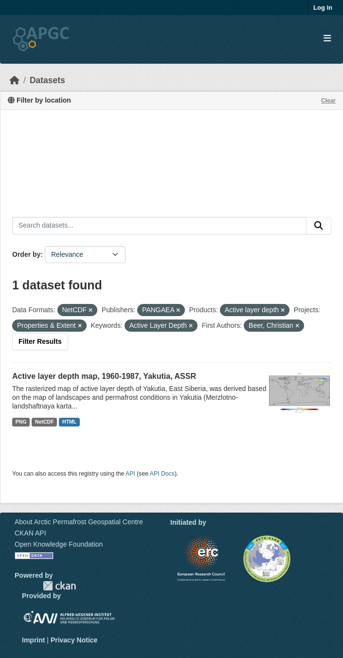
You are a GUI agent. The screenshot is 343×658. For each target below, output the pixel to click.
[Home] (14, 80)
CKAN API (30, 533)
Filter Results (40, 341)
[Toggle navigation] (327, 39)
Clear (328, 100)
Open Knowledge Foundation (59, 544)
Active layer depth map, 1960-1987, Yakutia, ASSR (104, 376)
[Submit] (318, 225)
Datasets (47, 80)
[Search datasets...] (159, 225)
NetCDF (44, 422)
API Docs (162, 473)
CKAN (59, 586)
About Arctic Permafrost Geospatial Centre (79, 522)
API (130, 473)
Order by (26, 254)
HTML (69, 422)
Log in (322, 7)
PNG (21, 422)
